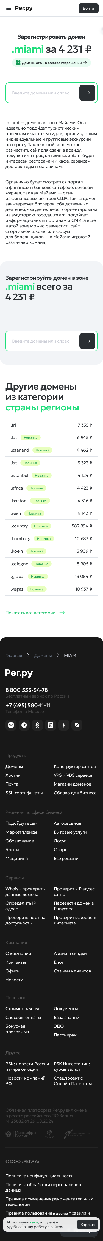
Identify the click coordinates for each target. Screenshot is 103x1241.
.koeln (17, 551)
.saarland (20, 450)
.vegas (17, 589)
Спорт (60, 849)
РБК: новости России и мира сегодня (27, 1066)
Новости (14, 979)
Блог (59, 962)
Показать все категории (30, 612)
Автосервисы (67, 823)
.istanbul (19, 475)
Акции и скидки (70, 953)
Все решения (67, 858)
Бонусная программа (17, 1028)
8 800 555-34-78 (26, 690)
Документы (66, 1008)
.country (19, 526)
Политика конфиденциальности (39, 1175)
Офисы (12, 971)
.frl (13, 425)
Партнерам (65, 1035)
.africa (17, 488)
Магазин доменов (72, 784)
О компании (18, 953)
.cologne (19, 563)
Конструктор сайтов (75, 766)
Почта (11, 784)
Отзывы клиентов (72, 971)
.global (17, 576)
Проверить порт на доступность (25, 920)
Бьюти (12, 849)
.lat (14, 437)
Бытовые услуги (70, 832)
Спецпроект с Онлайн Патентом (73, 1080)
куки (34, 1222)
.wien (16, 513)
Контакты (15, 962)
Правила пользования (28, 1213)
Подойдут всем (21, 823)
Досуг (60, 840)
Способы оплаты (23, 1017)
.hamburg (20, 538)
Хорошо (87, 1224)
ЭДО (59, 1026)
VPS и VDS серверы (74, 775)
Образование (19, 840)
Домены (14, 766)
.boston (19, 500)
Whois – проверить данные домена (25, 891)
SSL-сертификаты (24, 792)
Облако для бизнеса (75, 792)
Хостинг (14, 775)
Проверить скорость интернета (75, 920)
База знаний (66, 1017)
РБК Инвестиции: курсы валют (72, 1066)
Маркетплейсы (21, 832)
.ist (14, 462)
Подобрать (87, 93)
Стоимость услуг (22, 1008)
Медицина (16, 858)
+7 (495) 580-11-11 (27, 705)
